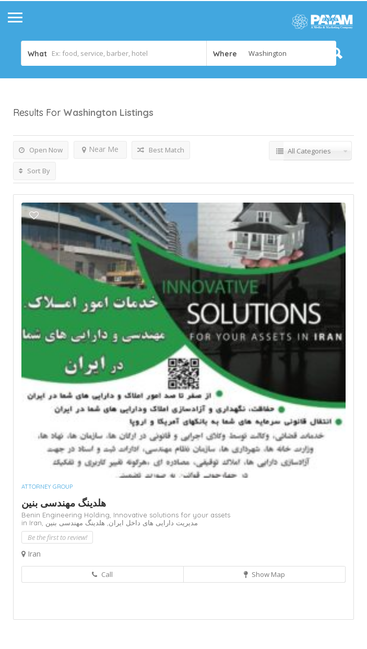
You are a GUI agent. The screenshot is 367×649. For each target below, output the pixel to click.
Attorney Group (47, 486)
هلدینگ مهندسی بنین (63, 503)
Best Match (160, 150)
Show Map (264, 574)
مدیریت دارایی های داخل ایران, (151, 522)
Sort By (34, 170)
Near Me (100, 149)
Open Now (41, 150)
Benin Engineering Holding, (67, 515)
